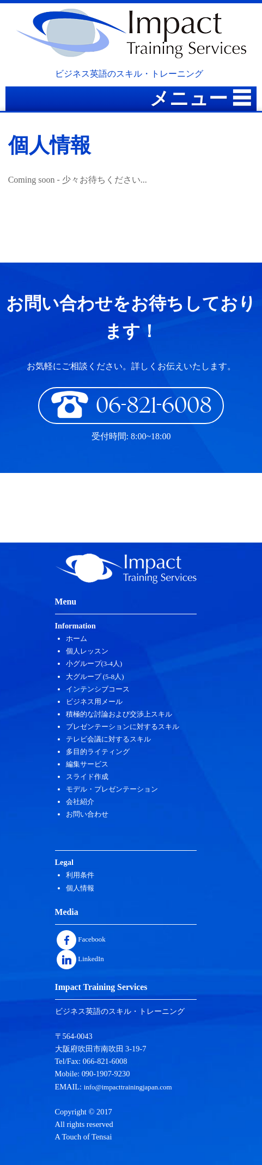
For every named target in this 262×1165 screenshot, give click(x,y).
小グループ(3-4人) (94, 663)
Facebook (81, 939)
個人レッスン (87, 651)
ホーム (76, 638)
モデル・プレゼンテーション (112, 789)
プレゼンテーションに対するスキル (122, 726)
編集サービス (87, 764)
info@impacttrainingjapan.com (128, 1087)
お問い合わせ (87, 814)
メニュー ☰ (201, 98)
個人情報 (80, 888)
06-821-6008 (131, 404)
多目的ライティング (98, 751)
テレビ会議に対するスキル (108, 739)
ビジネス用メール (94, 701)
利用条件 (80, 875)
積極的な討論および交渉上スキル (119, 714)
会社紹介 (80, 802)
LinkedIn (80, 959)
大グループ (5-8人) (95, 676)
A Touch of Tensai (83, 1136)
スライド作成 (87, 776)
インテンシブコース (98, 689)
